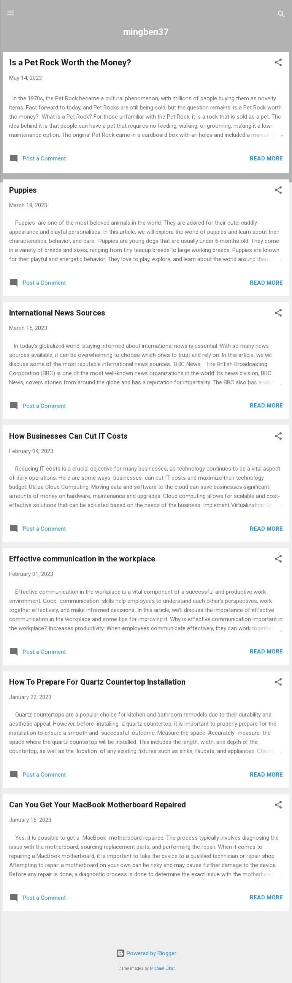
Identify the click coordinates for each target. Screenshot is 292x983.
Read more (266, 158)
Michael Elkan (163, 968)
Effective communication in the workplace (82, 558)
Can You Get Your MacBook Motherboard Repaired (97, 804)
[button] (278, 64)
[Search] (281, 15)
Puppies (23, 190)
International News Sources (57, 312)
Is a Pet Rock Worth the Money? (70, 62)
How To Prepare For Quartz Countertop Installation (97, 682)
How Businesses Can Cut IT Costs (68, 436)
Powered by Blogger (146, 953)
